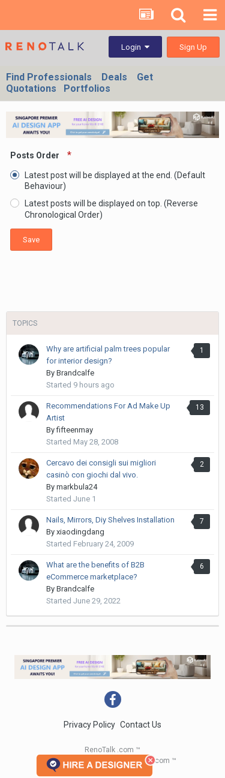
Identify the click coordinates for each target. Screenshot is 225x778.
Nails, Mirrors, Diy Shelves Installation (110, 519)
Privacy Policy (89, 724)
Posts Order (35, 155)
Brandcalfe (75, 372)
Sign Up (193, 47)
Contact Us (140, 724)
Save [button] (31, 239)
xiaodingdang (80, 531)
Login (135, 47)
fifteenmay (74, 429)
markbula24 (76, 486)
